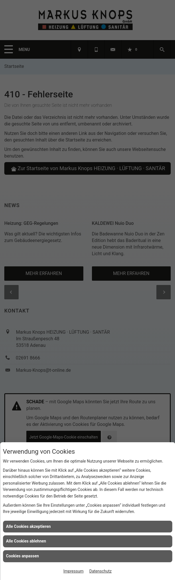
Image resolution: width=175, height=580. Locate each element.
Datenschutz (100, 571)
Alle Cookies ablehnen (26, 541)
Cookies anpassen (22, 556)
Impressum (73, 571)
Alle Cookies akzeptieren (28, 526)
